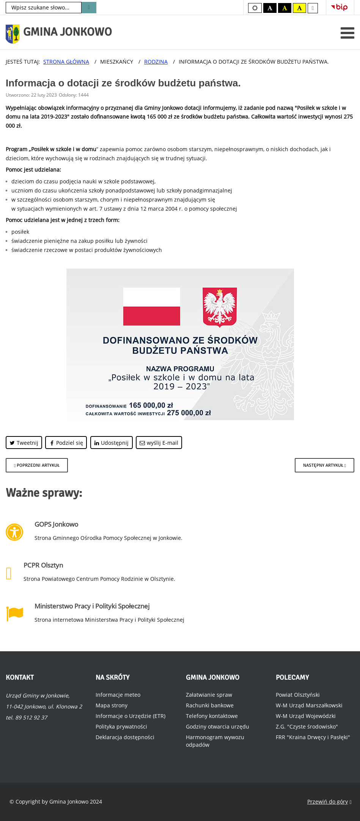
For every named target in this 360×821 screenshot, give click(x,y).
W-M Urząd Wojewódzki (306, 715)
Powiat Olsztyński (298, 694)
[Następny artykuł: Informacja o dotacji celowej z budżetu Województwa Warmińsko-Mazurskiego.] (324, 465)
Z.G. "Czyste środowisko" (307, 726)
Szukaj (89, 7)
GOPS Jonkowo (56, 524)
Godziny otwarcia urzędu (217, 726)
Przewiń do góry (329, 802)
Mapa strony (111, 705)
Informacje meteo (118, 694)
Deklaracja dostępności (125, 737)
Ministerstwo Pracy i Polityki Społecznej (92, 606)
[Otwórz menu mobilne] (347, 33)
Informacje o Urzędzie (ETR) (130, 715)
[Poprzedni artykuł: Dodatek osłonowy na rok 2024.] (37, 465)
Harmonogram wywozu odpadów (215, 740)
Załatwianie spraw (209, 694)
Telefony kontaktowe (212, 715)
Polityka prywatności (121, 726)
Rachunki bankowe (210, 705)
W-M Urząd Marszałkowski (309, 705)
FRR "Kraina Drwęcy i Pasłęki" (313, 737)
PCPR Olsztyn (43, 565)
